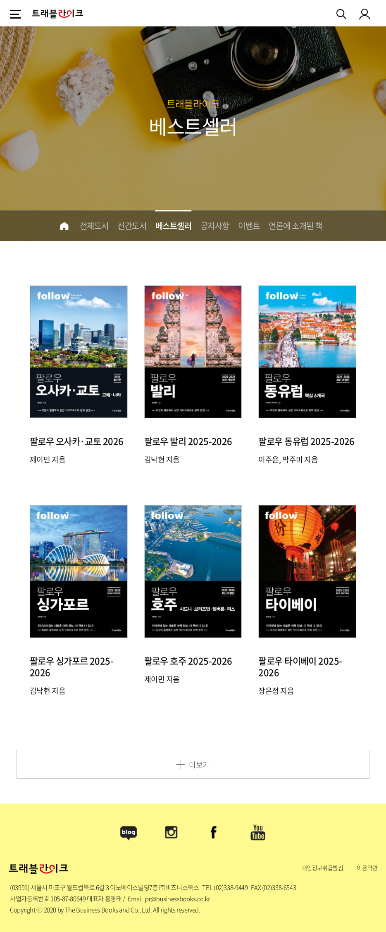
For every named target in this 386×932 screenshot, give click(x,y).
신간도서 (131, 226)
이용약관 (367, 867)
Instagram (171, 832)
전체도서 (94, 226)
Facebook (214, 832)
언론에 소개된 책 (295, 226)
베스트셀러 (173, 226)
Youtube (257, 832)
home (64, 226)
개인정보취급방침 (322, 867)
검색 (342, 12)
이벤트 (249, 226)
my (365, 13)
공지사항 (214, 226)
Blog (128, 832)
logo (57, 14)
